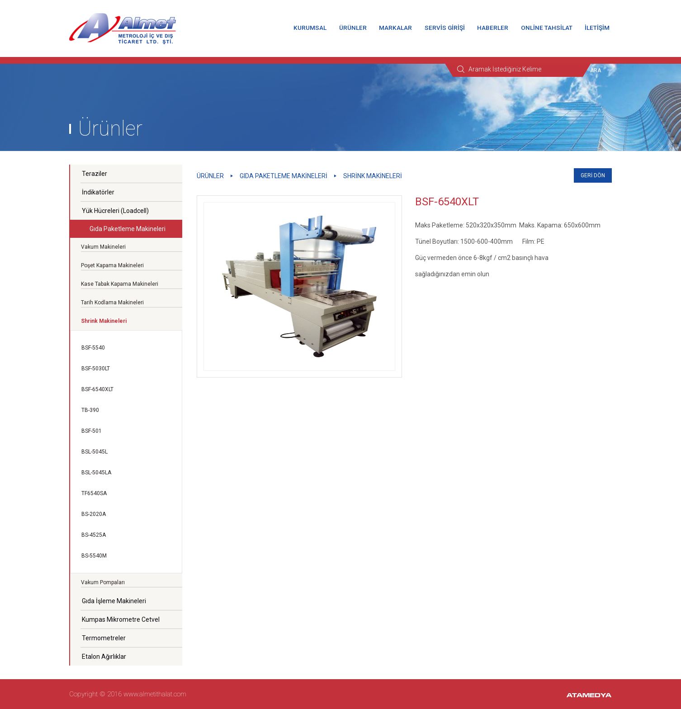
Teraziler (94, 173)
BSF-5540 (93, 348)
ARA (595, 70)
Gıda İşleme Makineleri (114, 601)
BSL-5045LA (96, 472)
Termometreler (104, 638)
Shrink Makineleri (372, 176)
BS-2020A (93, 514)
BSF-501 (91, 431)
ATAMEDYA (589, 696)
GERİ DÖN (593, 175)
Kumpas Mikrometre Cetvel (121, 619)
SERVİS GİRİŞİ (445, 27)
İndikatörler (98, 192)
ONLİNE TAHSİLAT (546, 27)
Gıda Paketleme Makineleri (128, 228)
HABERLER (492, 27)
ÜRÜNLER (353, 27)
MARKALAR (395, 27)
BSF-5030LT (95, 368)
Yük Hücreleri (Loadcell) (115, 210)
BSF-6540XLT (97, 389)
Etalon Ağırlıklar (104, 656)
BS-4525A (93, 535)
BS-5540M (94, 556)
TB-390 (90, 410)
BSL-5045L (94, 452)
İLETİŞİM (597, 27)
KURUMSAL (309, 27)
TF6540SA (94, 493)
